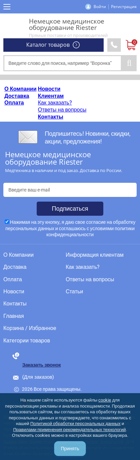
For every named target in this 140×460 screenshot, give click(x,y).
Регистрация (124, 6)
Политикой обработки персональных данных (75, 423)
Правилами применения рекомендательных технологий (69, 429)
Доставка (16, 96)
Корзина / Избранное (29, 328)
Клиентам (51, 96)
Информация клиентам (95, 255)
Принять (70, 448)
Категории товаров (26, 341)
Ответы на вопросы (62, 110)
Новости (49, 89)
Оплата (14, 102)
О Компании (20, 89)
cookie (104, 400)
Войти (100, 6)
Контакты (50, 117)
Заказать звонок (41, 365)
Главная (13, 316)
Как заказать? (55, 102)
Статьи (74, 292)
